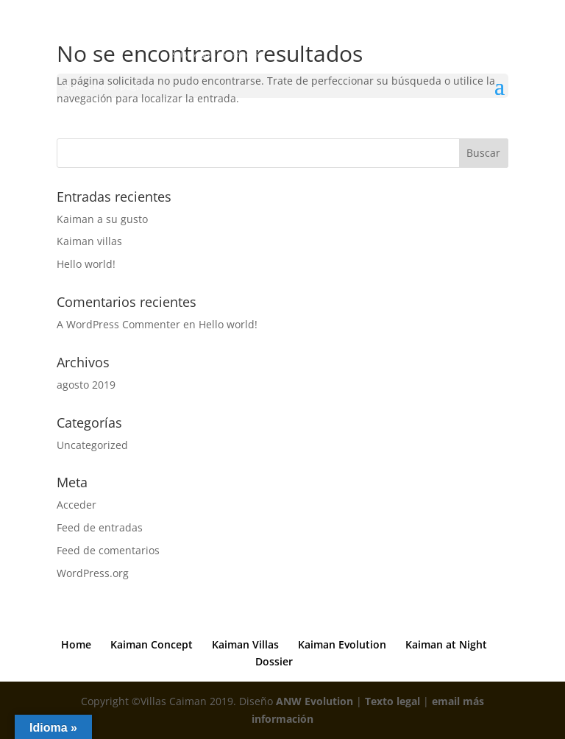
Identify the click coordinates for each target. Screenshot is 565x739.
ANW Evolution (314, 701)
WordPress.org (93, 573)
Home (76, 644)
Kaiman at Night (446, 644)
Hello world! (86, 264)
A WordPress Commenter (118, 324)
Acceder (76, 505)
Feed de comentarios (108, 550)
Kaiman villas (89, 241)
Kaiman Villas (245, 644)
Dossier (274, 661)
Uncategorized (92, 445)
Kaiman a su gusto (102, 219)
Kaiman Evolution (342, 644)
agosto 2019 (86, 385)
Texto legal (392, 701)
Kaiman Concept (151, 644)
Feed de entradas (100, 527)
